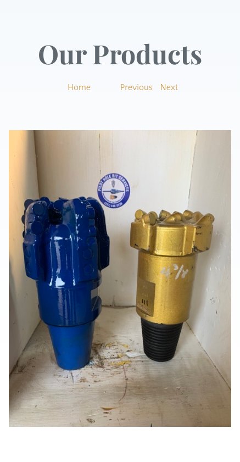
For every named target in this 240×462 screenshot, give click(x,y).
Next (169, 87)
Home (79, 87)
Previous (136, 87)
